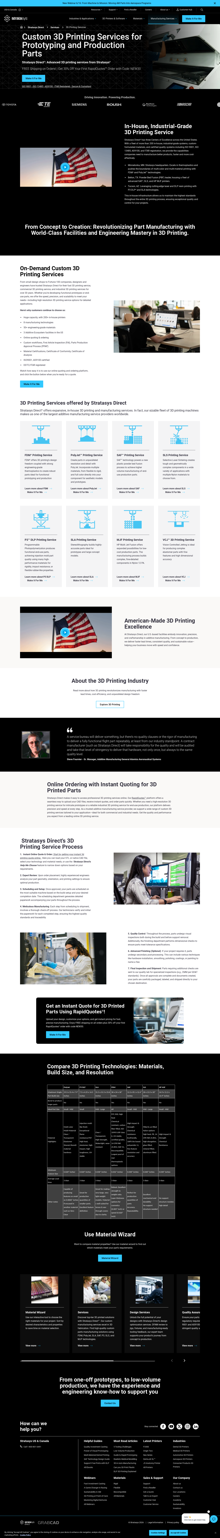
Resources (95, 10)
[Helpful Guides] (97, 1442)
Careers (148, 10)
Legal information (155, 1522)
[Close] (215, 3)
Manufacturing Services (162, 18)
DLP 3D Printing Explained (125, 1471)
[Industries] (186, 1442)
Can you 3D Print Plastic (124, 1467)
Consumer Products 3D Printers (183, 1465)
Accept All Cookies (178, 1533)
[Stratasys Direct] (47, 27)
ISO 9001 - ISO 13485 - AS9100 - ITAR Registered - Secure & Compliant (56, 86)
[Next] (184, 1360)
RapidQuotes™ (139, 798)
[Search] (202, 9)
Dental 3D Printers (181, 1447)
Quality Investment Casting (95, 1447)
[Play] (66, 167)
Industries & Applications (81, 18)
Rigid (116, 1483)
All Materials (119, 1496)
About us (164, 10)
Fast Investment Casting (94, 1483)
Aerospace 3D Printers (182, 1459)
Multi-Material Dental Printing (96, 1455)
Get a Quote (148, 1492)
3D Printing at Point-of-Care (96, 1496)
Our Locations (179, 1492)
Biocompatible (120, 1492)
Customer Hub (184, 10)
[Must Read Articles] (127, 1442)
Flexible (117, 1488)
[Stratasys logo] (15, 18)
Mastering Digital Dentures (95, 1500)
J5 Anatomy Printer (151, 1463)
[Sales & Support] (156, 1479)
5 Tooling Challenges (122, 1447)
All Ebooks (88, 1467)
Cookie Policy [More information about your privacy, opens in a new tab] (25, 1535)
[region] (110, 1533)
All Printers (148, 1467)
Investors (177, 1508)
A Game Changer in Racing (95, 1488)
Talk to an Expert (150, 1496)
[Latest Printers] (156, 1442)
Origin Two (148, 1451)
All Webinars (89, 1504)
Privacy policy (173, 1522)
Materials (137, 18)
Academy (177, 1500)
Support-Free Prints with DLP (96, 1463)
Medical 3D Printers (181, 1451)
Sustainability (179, 1504)
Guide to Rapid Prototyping (125, 1455)
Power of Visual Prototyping (96, 1451)
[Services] (63, 27)
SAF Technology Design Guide (97, 1459)
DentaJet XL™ (149, 1459)
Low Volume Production (124, 1451)
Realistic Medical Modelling (125, 1459)
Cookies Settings (158, 1533)
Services (55, 27)
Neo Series (147, 1455)
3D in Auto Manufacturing (125, 1463)
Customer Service (150, 1504)
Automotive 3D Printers (183, 1455)
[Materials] (127, 1479)
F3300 (146, 1447)
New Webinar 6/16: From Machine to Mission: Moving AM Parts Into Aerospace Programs (107, 3)
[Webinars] (97, 1479)
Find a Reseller (130, 10)
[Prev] (172, 1360)
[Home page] (20, 27)
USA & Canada (13, 10)
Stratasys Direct (36, 27)
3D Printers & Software (113, 18)
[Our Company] (186, 1479)
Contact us (178, 1488)
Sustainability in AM (92, 1492)
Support (112, 10)
